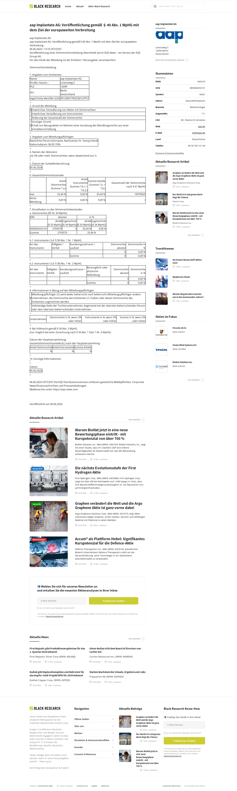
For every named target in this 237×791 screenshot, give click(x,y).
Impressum (105, 786)
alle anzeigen (134, 420)
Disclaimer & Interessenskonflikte (170, 153)
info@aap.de (198, 132)
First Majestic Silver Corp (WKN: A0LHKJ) (53, 656)
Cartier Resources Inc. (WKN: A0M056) (111, 656)
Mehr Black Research (99, 6)
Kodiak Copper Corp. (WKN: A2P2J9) (50, 680)
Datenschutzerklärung (54, 616)
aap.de (201, 126)
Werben (94, 786)
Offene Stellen (82, 786)
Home (68, 6)
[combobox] (178, 6)
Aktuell (79, 6)
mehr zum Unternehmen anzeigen (170, 60)
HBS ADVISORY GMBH (45, 786)
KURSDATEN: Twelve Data (172, 786)
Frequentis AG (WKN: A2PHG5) (106, 676)
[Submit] (155, 6)
